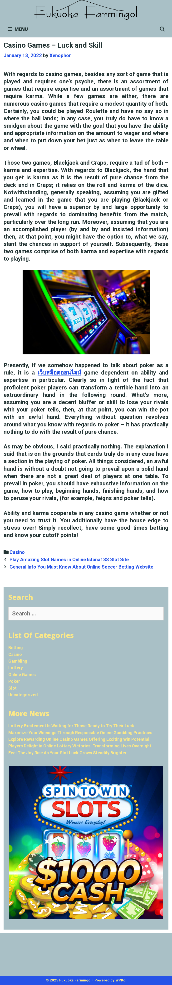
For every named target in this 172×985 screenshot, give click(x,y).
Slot (12, 688)
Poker (14, 681)
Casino (17, 552)
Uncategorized (23, 694)
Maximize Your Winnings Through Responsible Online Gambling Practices (80, 732)
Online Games (22, 674)
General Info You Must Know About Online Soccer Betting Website (81, 567)
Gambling (17, 661)
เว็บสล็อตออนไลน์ (59, 372)
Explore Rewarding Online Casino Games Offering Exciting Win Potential (78, 739)
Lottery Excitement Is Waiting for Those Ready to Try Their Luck (71, 725)
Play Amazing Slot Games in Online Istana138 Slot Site (69, 559)
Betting (15, 647)
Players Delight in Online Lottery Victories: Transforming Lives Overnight (79, 745)
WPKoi (120, 980)
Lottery (15, 667)
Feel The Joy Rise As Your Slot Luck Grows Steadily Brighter (67, 752)
